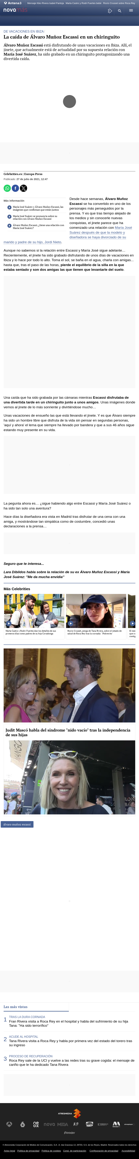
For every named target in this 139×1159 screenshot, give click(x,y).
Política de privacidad (28, 1150)
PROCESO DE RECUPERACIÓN (30, 1056)
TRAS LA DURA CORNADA (27, 1017)
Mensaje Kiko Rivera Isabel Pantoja (45, 3)
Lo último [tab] (80, 1006)
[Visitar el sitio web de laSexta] (22, 1124)
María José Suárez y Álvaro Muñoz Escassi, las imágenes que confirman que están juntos (35, 208)
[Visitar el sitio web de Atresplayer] (129, 1124)
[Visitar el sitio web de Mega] (62, 1124)
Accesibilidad (128, 1150)
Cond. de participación (74, 1150)
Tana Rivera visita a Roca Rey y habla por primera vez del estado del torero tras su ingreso (70, 1043)
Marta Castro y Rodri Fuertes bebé (83, 3)
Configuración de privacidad (104, 1150)
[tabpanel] (69, 1041)
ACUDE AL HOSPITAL (23, 1036)
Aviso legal (9, 1150)
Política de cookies (51, 1150)
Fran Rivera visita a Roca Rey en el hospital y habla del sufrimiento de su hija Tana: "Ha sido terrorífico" (68, 1023)
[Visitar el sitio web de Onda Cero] (89, 1124)
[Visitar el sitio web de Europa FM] (103, 1124)
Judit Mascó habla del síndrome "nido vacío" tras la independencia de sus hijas (68, 732)
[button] (119, 10)
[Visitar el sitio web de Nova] (49, 1124)
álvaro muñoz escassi (17, 824)
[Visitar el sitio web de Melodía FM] (116, 1124)
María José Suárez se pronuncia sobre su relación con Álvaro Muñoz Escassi (32, 217)
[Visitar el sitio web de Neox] (36, 1124)
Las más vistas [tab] (16, 1006)
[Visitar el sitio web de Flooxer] (69, 1132)
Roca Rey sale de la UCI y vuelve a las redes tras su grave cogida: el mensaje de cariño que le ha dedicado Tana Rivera (71, 1063)
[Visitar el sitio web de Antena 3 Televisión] (9, 1124)
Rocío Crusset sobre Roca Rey (119, 3)
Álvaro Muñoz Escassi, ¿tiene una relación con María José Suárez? (35, 226)
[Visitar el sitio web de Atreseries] (76, 1124)
